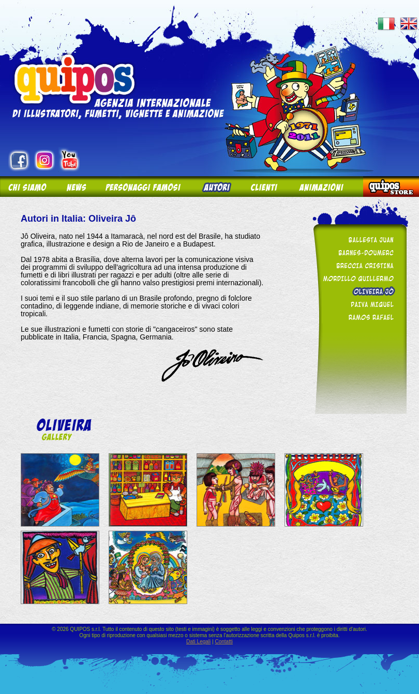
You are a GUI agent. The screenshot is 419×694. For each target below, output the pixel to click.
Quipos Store (391, 187)
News (75, 187)
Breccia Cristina (358, 265)
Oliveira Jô (358, 291)
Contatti (223, 641)
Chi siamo (28, 187)
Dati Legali (198, 641)
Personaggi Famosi (143, 187)
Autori (216, 187)
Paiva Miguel (358, 304)
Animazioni (326, 187)
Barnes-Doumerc (358, 252)
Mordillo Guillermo (358, 278)
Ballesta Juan (358, 239)
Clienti (264, 187)
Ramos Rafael (358, 317)
